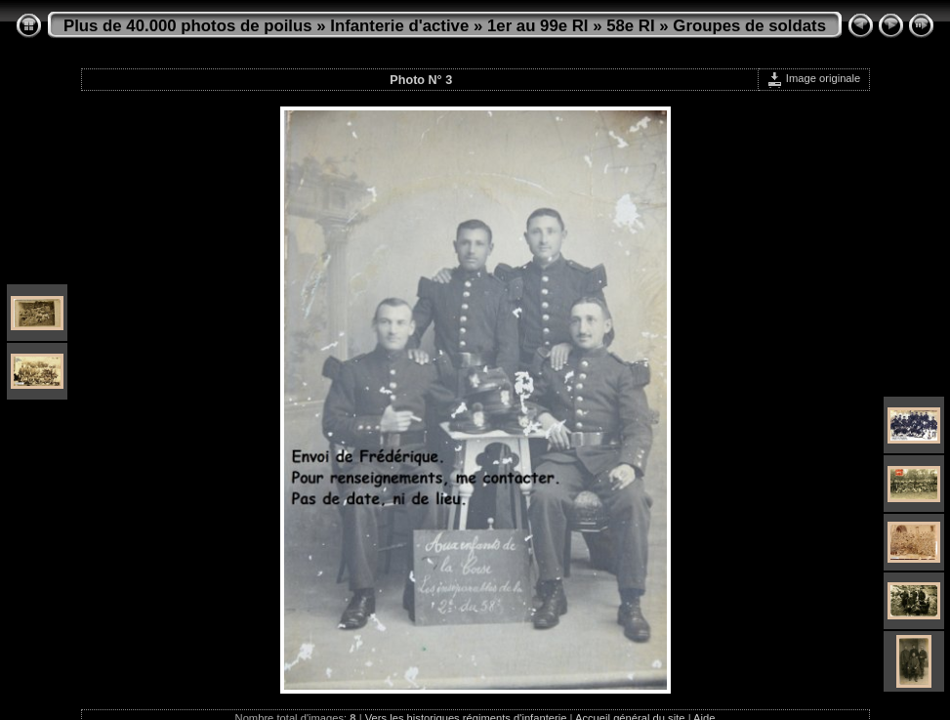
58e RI (630, 26)
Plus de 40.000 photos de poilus (187, 26)
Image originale (813, 78)
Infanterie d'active (399, 26)
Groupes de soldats (749, 26)
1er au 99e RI (538, 26)
